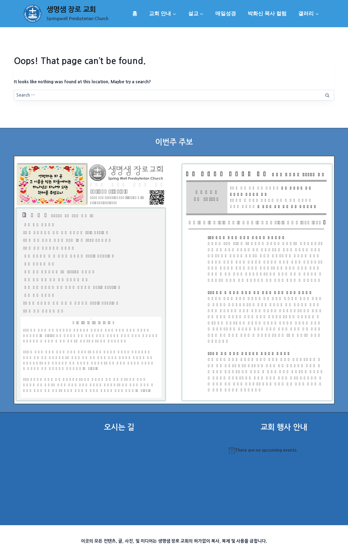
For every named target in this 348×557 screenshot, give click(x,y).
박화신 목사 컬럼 (267, 13)
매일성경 (225, 13)
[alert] (284, 450)
